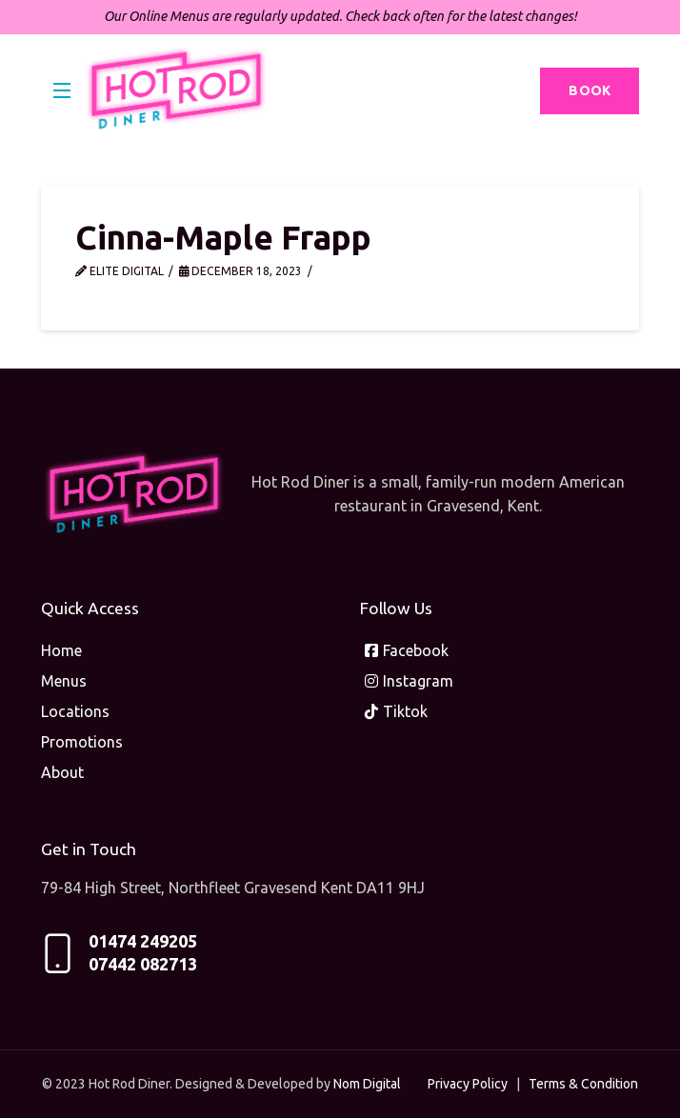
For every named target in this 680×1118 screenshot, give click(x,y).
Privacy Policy (468, 1083)
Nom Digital (367, 1083)
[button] (62, 90)
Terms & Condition (583, 1083)
